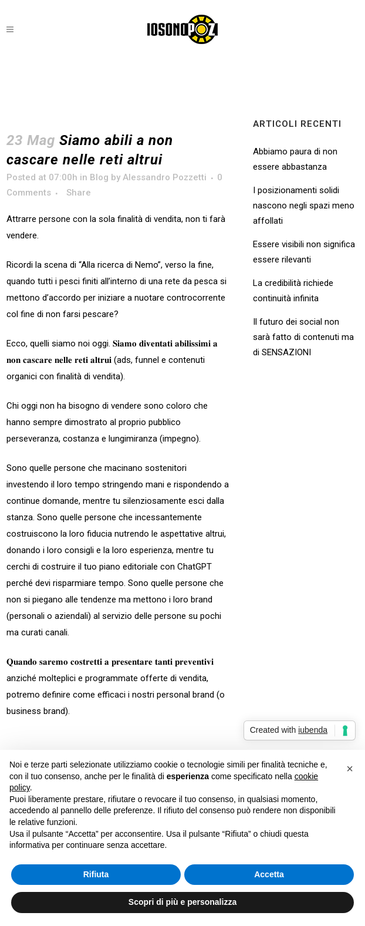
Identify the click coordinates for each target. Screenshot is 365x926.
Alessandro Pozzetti (165, 177)
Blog (99, 177)
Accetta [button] (269, 874)
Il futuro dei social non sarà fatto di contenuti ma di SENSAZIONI (303, 337)
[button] (349, 768)
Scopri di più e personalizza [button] (182, 902)
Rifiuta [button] (96, 874)
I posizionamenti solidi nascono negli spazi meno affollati (303, 205)
